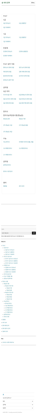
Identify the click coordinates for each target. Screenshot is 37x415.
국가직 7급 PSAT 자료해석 (11, 263)
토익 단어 (4, 322)
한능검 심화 (9, 290)
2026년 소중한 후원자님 (8, 342)
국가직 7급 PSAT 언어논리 (11, 258)
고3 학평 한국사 (8, 307)
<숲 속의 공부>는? (7, 397)
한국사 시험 (5, 281)
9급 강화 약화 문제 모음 (25, 103)
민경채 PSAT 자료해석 (10, 271)
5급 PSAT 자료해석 (9, 254)
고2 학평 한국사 (8, 310)
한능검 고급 (9, 299)
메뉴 (33, 2)
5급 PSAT (6, 247)
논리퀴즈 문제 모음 (24, 76)
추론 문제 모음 (7, 71)
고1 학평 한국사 (8, 312)
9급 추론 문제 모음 (8, 103)
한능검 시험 (6, 283)
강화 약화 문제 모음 (24, 71)
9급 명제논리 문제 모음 (25, 94)
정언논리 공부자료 (8, 278)
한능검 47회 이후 (9, 285)
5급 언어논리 (6, 23)
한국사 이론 (6, 316)
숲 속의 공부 (6, 2)
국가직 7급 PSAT (8, 256)
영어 (4, 401)
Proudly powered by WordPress (15, 412)
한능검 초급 (9, 294)
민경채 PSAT (7, 265)
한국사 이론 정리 (7, 171)
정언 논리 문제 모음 (24, 67)
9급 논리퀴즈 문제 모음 (9, 99)
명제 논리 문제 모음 (8, 67)
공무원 (4, 404)
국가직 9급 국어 (7, 94)
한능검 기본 (9, 288)
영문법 (3, 319)
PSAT (3, 245)
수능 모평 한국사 (9, 305)
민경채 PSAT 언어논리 (10, 267)
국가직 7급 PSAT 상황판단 (11, 260)
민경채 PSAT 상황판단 (10, 269)
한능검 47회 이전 (9, 292)
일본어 (4, 408)
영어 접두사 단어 (6, 328)
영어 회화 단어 (5, 325)
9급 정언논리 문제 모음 (25, 99)
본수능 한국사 (8, 303)
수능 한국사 (6, 301)
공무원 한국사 (7, 314)
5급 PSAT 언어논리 (9, 249)
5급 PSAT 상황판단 (9, 252)
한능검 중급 (9, 296)
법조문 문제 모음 (7, 76)
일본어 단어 (5, 331)
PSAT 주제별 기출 (8, 276)
